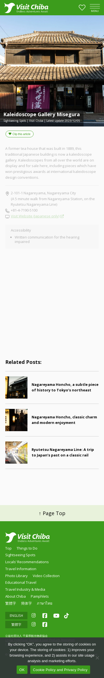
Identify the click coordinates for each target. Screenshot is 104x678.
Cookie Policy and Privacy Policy (60, 670)
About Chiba (15, 596)
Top (8, 548)
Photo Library (16, 575)
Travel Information (20, 568)
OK (22, 670)
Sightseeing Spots (20, 554)
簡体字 (26, 603)
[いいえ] (97, 657)
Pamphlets (40, 596)
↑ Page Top (52, 513)
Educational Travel (20, 582)
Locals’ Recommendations (27, 561)
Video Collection (46, 575)
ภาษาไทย (44, 603)
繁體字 (10, 603)
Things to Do (27, 548)
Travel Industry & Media (25, 589)
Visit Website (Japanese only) (35, 215)
